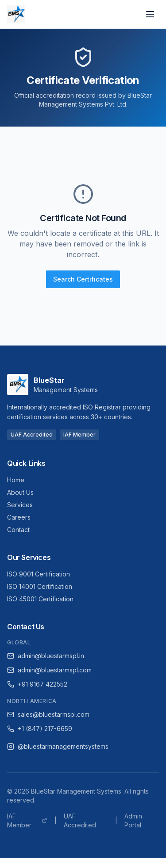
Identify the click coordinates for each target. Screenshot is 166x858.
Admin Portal (133, 820)
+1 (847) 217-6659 (39, 728)
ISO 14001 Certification (39, 586)
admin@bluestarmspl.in (45, 655)
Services (20, 504)
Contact (18, 529)
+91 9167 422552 (37, 684)
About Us (20, 492)
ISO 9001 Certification (38, 574)
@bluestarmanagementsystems (57, 746)
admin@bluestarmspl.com (49, 670)
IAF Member (27, 820)
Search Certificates (83, 279)
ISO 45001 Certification (40, 599)
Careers (19, 517)
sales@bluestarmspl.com (48, 714)
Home (15, 480)
